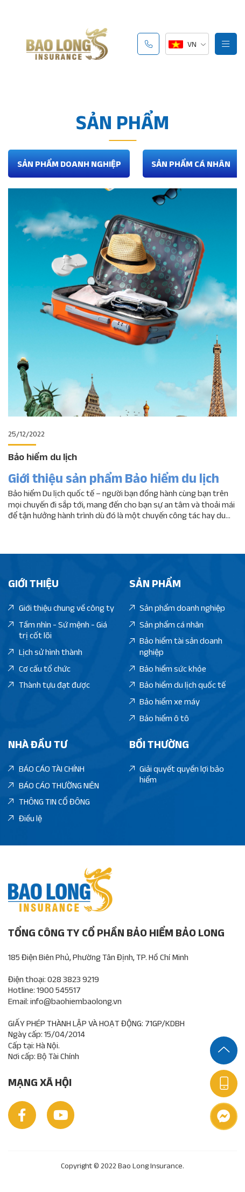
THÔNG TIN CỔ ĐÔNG (48, 801)
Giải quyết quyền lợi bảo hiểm (176, 774)
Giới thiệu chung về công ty (61, 608)
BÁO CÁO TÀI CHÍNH (46, 769)
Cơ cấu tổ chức (39, 669)
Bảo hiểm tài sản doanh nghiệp (175, 646)
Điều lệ (24, 818)
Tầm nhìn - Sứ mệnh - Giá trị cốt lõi (57, 630)
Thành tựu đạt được (48, 685)
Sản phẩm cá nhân (190, 163)
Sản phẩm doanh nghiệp (69, 163)
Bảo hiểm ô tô (159, 718)
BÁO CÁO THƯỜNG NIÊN (53, 785)
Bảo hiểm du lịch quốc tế (177, 685)
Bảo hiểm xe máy (164, 701)
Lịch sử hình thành (45, 652)
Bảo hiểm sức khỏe (167, 669)
